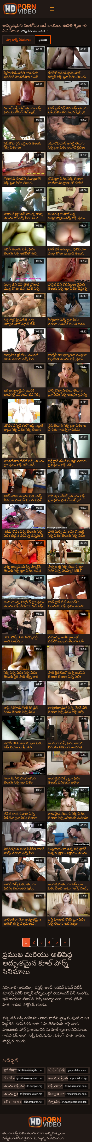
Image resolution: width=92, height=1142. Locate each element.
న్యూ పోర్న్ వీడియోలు (18, 39)
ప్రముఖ (43, 39)
